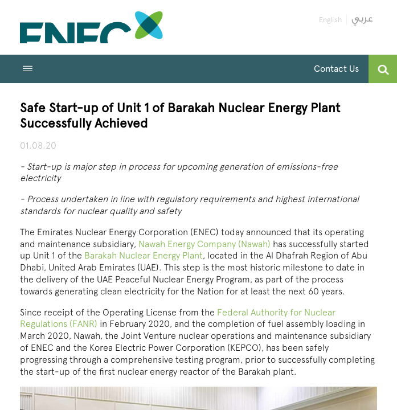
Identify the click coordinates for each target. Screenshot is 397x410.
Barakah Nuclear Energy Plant (143, 255)
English (330, 19)
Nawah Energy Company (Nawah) (204, 244)
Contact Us (336, 68)
